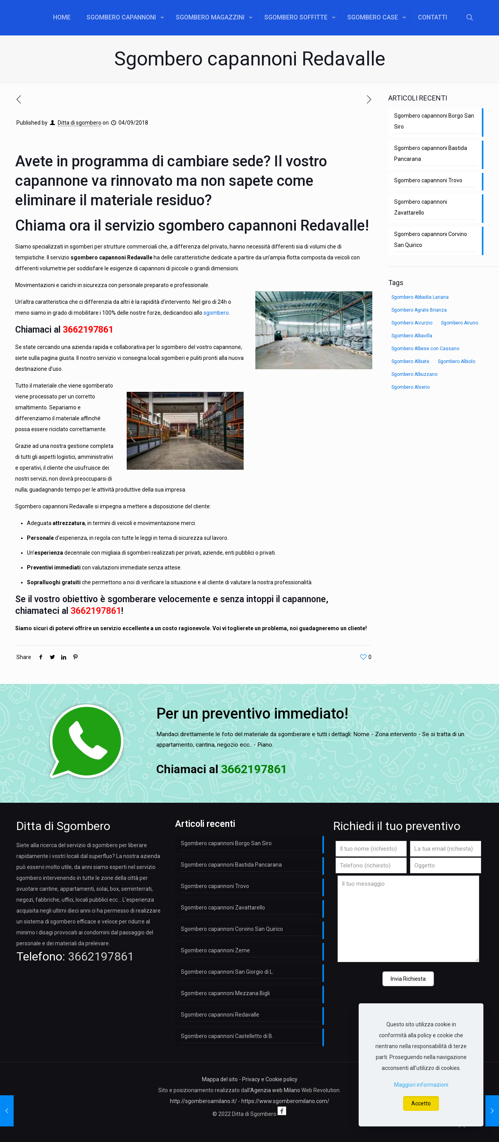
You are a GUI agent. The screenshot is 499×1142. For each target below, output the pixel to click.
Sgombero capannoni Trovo (428, 180)
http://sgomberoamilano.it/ (203, 1101)
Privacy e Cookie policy (269, 1079)
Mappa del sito (220, 1079)
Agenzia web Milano (275, 1090)
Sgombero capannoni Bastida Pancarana (430, 153)
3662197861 (88, 329)
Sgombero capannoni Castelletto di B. (227, 1036)
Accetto (421, 1103)
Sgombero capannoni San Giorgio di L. (227, 972)
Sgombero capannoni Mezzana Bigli (225, 993)
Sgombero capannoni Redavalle (220, 1015)
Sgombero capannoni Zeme (215, 950)
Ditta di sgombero (79, 123)
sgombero (216, 313)
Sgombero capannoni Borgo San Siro (434, 121)
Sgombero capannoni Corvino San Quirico (430, 239)
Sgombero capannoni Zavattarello (420, 207)
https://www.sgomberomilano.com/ (285, 1101)
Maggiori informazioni (421, 1085)
